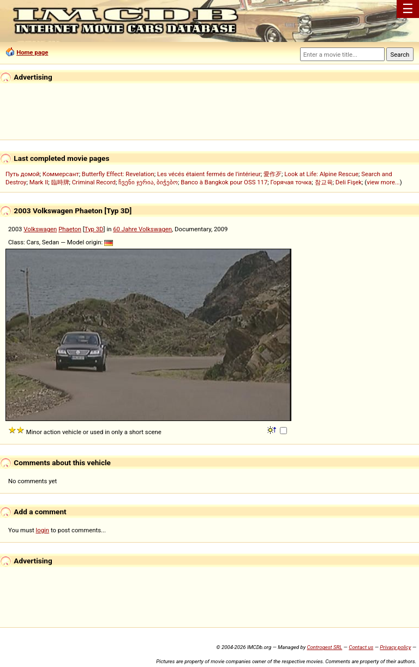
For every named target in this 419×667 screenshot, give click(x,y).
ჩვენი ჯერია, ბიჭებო (148, 182)
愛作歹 (273, 174)
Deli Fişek (349, 182)
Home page (32, 52)
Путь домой (22, 174)
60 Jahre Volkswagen (142, 229)
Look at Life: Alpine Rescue (321, 174)
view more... (383, 182)
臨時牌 (60, 182)
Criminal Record (94, 182)
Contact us (361, 647)
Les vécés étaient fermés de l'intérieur (209, 174)
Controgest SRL (324, 647)
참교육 (324, 182)
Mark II (39, 182)
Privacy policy (395, 647)
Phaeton (69, 229)
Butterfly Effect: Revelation (118, 174)
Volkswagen (40, 229)
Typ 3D (94, 229)
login (43, 530)
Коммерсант (61, 174)
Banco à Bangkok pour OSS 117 (224, 182)
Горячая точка (291, 182)
